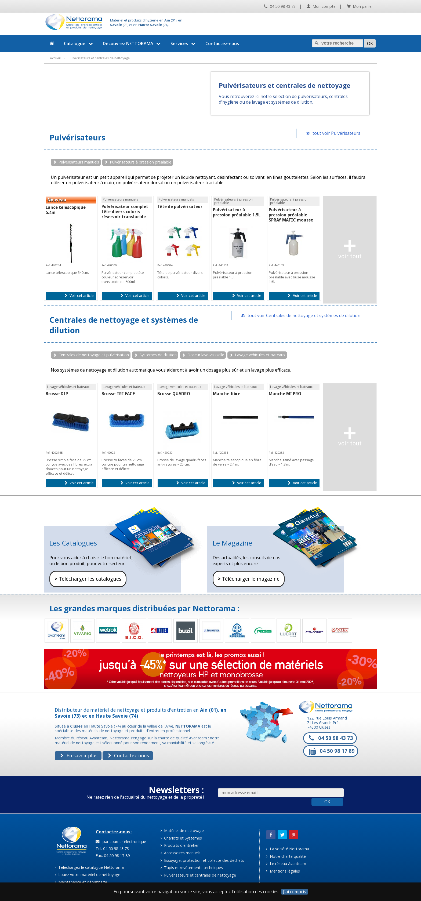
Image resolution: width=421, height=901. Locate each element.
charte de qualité (173, 737)
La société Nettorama (287, 848)
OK (327, 802)
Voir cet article (79, 295)
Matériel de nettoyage (182, 830)
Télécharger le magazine (249, 579)
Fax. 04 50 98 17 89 (112, 855)
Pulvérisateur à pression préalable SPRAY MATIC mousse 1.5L (291, 217)
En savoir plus (78, 755)
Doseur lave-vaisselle (205, 354)
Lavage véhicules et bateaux (260, 354)
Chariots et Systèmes (181, 838)
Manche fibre (226, 393)
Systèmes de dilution (158, 354)
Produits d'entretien (180, 845)
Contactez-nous (222, 43)
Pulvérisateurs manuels (79, 162)
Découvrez (132, 43)
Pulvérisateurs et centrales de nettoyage (198, 875)
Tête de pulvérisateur (179, 206)
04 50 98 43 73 (279, 6)
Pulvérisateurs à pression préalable (140, 162)
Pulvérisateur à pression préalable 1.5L (236, 212)
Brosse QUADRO (173, 393)
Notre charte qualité (286, 856)
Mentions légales (283, 871)
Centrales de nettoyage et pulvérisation (94, 354)
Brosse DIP (57, 393)
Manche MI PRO (285, 393)
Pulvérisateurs (77, 137)
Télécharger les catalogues (88, 579)
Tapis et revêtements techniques (192, 867)
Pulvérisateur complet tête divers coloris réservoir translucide (124, 211)
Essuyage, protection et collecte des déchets (202, 860)
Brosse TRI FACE (118, 393)
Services (183, 43)
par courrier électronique (121, 841)
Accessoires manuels (181, 852)
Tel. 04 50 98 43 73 (112, 848)
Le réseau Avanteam (286, 863)
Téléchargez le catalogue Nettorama (89, 867)
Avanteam (98, 737)
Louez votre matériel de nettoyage (87, 874)
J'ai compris (294, 892)
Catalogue (79, 43)
